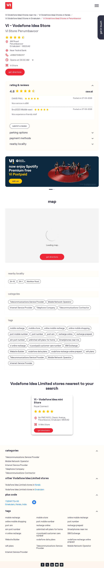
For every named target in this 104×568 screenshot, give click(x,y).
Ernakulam (39, 489)
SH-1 (21, 281)
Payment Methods (20, 138)
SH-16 (12, 281)
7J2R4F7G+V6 (12, 501)
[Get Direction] (34, 503)
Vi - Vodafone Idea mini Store (48, 401)
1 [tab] (49, 189)
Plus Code (11, 494)
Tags (8, 510)
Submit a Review (19, 126)
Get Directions (52, 257)
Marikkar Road (33, 281)
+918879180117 (17, 55)
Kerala (37, 484)
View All (89, 91)
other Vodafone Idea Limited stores (27, 478)
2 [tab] (54, 189)
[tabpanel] (52, 171)
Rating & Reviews (19, 85)
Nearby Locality (18, 143)
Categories (11, 450)
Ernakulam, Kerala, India (16, 504)
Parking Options (19, 132)
